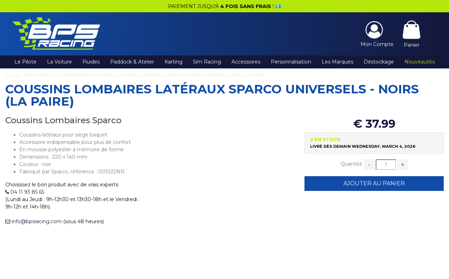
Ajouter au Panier (374, 183)
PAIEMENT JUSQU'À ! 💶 (224, 6)
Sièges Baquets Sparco (88, 75)
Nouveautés (419, 62)
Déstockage (379, 62)
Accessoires (246, 62)
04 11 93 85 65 (27, 192)
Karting (173, 62)
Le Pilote (25, 62)
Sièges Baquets (43, 75)
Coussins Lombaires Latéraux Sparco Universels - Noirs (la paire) (190, 75)
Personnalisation (291, 62)
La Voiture (59, 62)
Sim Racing (207, 62)
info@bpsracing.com (37, 221)
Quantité (351, 164)
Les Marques (337, 62)
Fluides (91, 62)
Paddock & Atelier (132, 62)
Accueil (13, 75)
